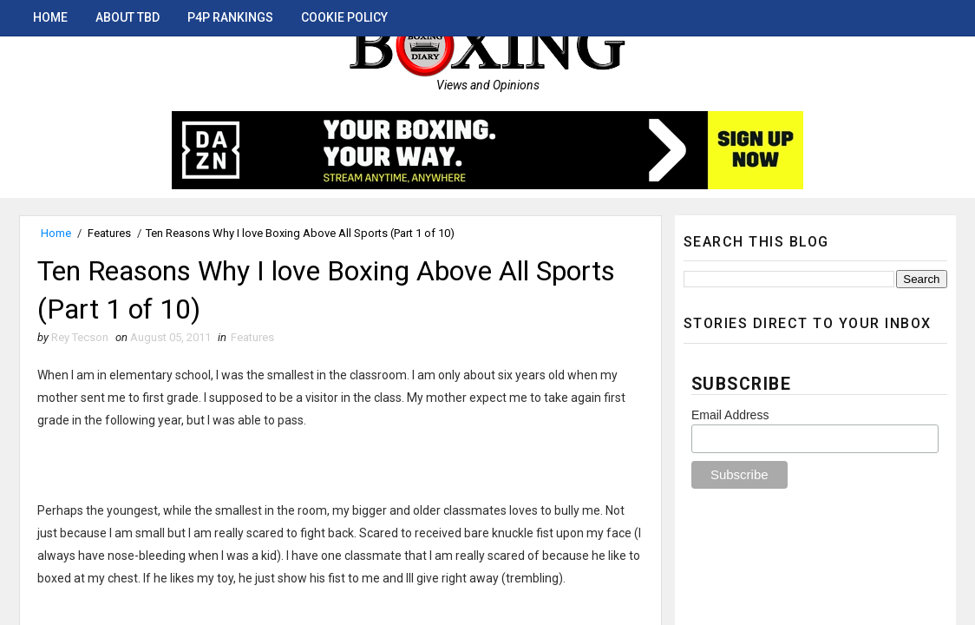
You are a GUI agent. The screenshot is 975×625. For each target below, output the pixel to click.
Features (109, 233)
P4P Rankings (230, 17)
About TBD (127, 17)
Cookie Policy (344, 17)
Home (50, 17)
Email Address (730, 415)
